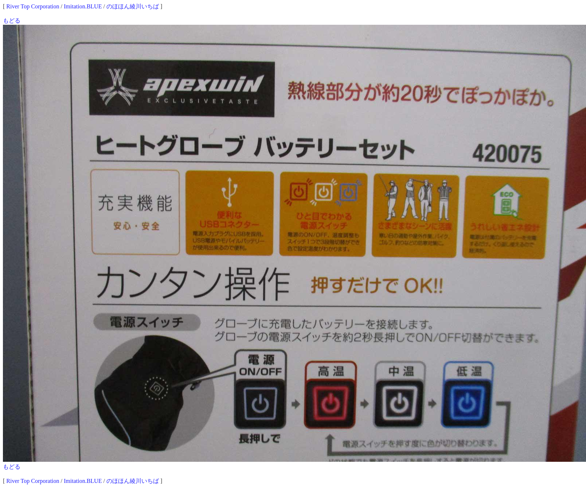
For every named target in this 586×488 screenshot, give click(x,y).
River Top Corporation (32, 6)
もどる (11, 20)
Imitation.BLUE (83, 6)
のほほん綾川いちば (132, 6)
